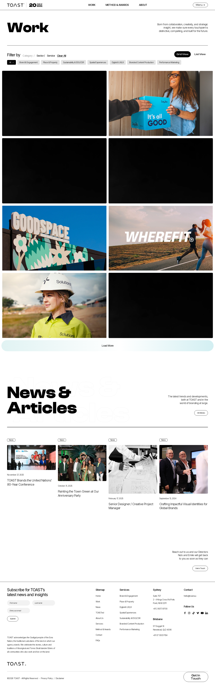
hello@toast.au (190, 596)
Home (98, 596)
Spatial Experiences (128, 612)
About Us (99, 618)
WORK (91, 4)
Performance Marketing (130, 629)
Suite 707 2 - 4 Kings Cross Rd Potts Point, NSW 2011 (164, 599)
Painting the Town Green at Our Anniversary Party (78, 500)
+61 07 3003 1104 (160, 635)
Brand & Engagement (129, 596)
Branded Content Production (132, 624)
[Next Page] (107, 345)
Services (99, 624)
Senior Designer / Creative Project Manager (131, 513)
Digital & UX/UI (126, 607)
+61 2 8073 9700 (160, 608)
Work (98, 601)
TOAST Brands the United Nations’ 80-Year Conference (29, 489)
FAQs (98, 640)
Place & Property (127, 601)
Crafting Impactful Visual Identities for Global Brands (183, 513)
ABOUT (143, 4)
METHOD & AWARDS (117, 4)
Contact (99, 635)
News (98, 607)
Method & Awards (103, 629)
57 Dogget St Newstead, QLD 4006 (162, 628)
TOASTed (100, 612)
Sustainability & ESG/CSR (130, 618)
